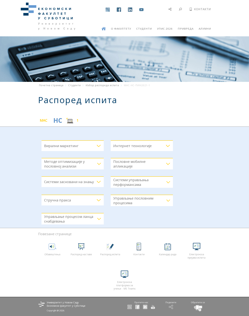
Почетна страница (51, 85)
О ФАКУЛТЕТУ (121, 28)
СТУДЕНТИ (144, 28)
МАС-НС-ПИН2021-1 (137, 85)
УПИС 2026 (165, 28)
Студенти (74, 85)
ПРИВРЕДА (185, 28)
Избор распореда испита (102, 85)
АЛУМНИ (205, 28)
